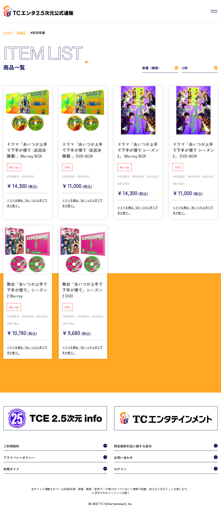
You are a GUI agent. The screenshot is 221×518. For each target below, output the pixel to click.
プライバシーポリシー (19, 456)
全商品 (21, 32)
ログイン (120, 467)
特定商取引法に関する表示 (133, 444)
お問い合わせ (123, 456)
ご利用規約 (11, 444)
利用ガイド (11, 467)
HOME (7, 32)
